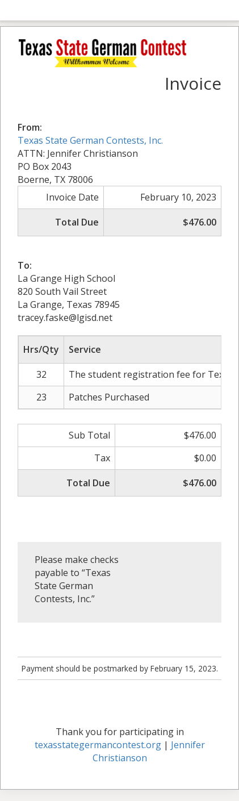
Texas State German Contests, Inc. (90, 140)
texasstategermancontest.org (98, 745)
